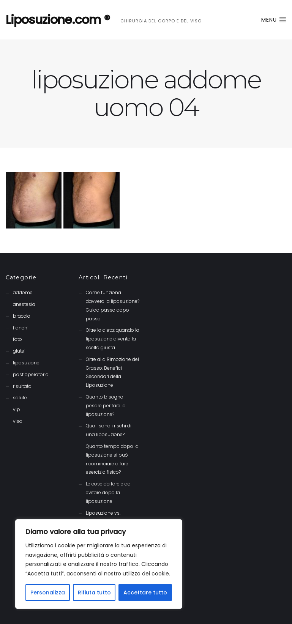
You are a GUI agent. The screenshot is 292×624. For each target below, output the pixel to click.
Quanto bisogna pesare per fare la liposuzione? (106, 406)
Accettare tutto (145, 592)
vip (16, 409)
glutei (19, 351)
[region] (98, 564)
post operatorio (31, 374)
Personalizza (47, 592)
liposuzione (26, 362)
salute (20, 397)
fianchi (20, 328)
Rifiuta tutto (94, 592)
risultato (22, 386)
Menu (273, 20)
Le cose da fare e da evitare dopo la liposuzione (108, 492)
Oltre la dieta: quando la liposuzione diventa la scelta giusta (112, 339)
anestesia (24, 304)
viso (17, 421)
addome (23, 292)
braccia (21, 316)
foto (17, 339)
